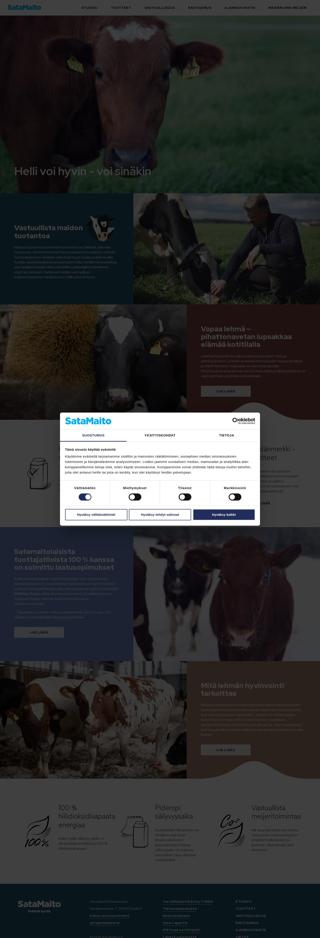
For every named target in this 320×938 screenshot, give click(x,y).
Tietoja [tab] (226, 435)
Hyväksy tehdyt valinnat (160, 515)
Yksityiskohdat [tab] (160, 435)
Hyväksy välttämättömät (96, 515)
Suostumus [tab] (93, 435)
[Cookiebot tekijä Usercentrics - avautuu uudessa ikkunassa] (235, 421)
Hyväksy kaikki (224, 515)
